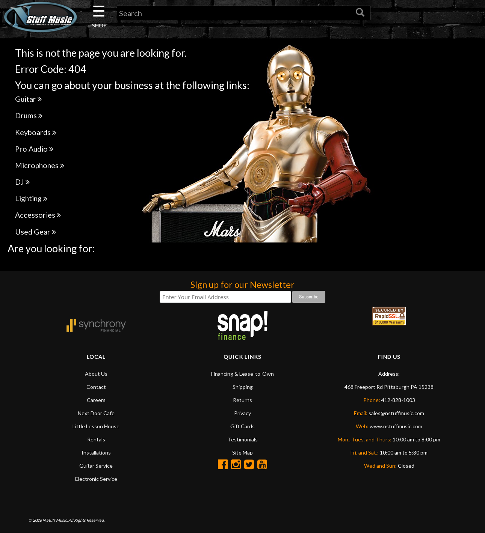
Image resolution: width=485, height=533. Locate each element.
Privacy (242, 413)
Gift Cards (242, 426)
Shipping (243, 387)
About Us (96, 373)
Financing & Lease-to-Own (242, 373)
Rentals (96, 439)
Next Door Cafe (96, 413)
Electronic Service (96, 479)
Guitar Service (96, 465)
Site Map (242, 452)
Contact (96, 387)
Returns (242, 400)
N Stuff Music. (55, 520)
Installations (96, 452)
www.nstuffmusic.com (396, 426)
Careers (96, 400)
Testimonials (243, 439)
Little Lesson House (96, 426)
